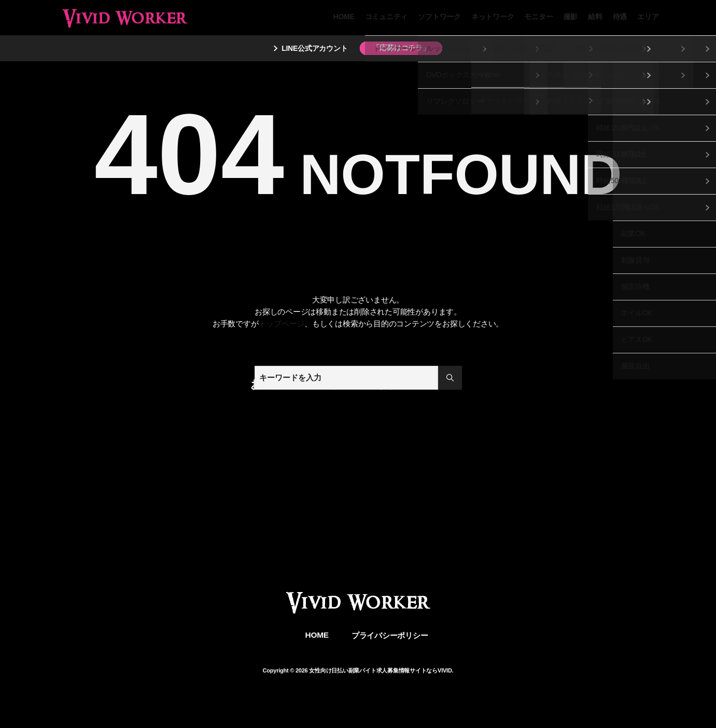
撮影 (571, 16)
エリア (647, 16)
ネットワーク (492, 16)
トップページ (282, 323)
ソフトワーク (439, 16)
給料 (595, 16)
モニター (538, 16)
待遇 (620, 16)
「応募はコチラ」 (400, 48)
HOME (344, 16)
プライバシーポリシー (390, 635)
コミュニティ (386, 16)
